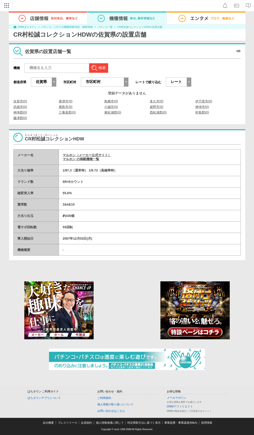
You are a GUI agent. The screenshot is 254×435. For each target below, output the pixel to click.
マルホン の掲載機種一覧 (81, 159)
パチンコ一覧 (105, 26)
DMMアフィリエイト (180, 406)
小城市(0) (111, 106)
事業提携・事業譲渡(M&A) (180, 422)
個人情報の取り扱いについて (115, 404)
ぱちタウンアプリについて (44, 398)
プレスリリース (67, 422)
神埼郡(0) (20, 112)
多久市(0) (156, 101)
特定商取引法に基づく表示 (144, 422)
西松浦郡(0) (158, 112)
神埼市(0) (202, 106)
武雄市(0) (20, 106)
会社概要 (48, 422)
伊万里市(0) (203, 101)
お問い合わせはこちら (111, 411)
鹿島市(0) (65, 106)
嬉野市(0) (156, 106)
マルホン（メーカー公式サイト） (87, 155)
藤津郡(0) (20, 118)
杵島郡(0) (202, 112)
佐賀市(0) (20, 101)
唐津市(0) (65, 101)
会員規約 (86, 422)
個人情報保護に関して (110, 422)
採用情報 (206, 422)
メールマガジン (176, 397)
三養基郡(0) (67, 112)
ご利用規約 (104, 398)
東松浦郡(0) (112, 112)
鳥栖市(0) (111, 101)
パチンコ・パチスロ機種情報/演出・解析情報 (67, 26)
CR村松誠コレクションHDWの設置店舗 (139, 26)
